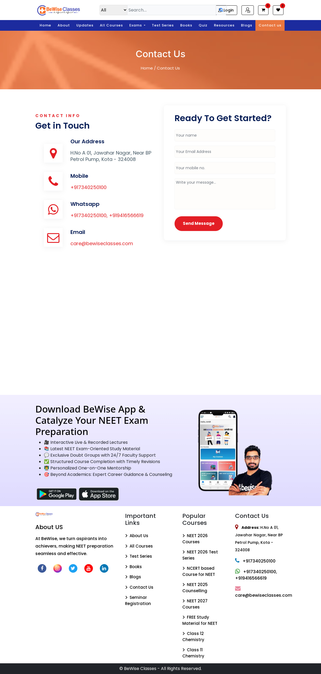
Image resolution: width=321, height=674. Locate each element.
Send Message (198, 223)
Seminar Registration (138, 600)
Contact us (270, 25)
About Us (136, 535)
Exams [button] (136, 25)
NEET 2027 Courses (194, 604)
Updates (84, 25)
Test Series (163, 25)
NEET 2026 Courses (195, 539)
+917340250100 (88, 187)
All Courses (111, 25)
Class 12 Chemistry (193, 636)
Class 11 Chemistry (193, 653)
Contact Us (139, 587)
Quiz (203, 25)
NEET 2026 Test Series (200, 555)
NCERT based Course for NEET (198, 571)
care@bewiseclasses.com (101, 243)
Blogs (246, 25)
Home (45, 25)
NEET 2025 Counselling (195, 588)
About (64, 25)
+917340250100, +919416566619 (106, 215)
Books (186, 25)
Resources (224, 25)
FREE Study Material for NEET (199, 620)
